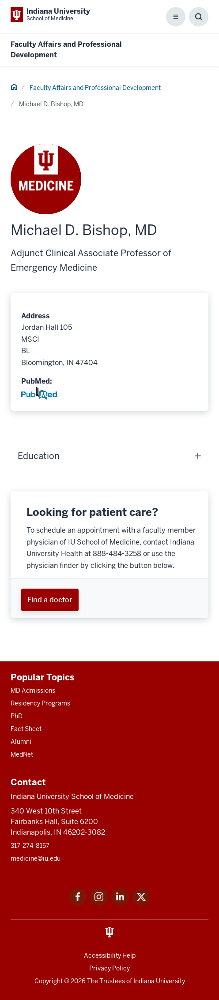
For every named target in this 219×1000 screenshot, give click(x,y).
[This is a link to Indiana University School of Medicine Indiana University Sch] (50, 14)
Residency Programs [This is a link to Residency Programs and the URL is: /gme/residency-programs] (40, 703)
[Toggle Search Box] (198, 16)
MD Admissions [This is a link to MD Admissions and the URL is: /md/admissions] (33, 690)
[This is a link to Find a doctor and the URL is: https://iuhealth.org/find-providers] (50, 600)
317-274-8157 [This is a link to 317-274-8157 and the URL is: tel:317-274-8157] (30, 846)
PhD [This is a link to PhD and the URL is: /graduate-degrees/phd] (17, 716)
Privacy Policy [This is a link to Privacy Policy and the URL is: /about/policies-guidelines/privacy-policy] (109, 968)
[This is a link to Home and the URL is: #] (14, 88)
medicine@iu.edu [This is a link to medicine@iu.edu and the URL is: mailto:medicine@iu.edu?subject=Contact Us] (35, 858)
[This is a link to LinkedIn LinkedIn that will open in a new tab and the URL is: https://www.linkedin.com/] (120, 903)
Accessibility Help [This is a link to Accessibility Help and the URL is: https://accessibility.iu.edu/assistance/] (110, 955)
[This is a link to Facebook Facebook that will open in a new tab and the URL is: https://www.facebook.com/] (78, 903)
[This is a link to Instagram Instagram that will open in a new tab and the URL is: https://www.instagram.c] (99, 903)
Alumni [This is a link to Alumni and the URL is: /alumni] (21, 742)
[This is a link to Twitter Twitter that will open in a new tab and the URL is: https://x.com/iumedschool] (141, 903)
